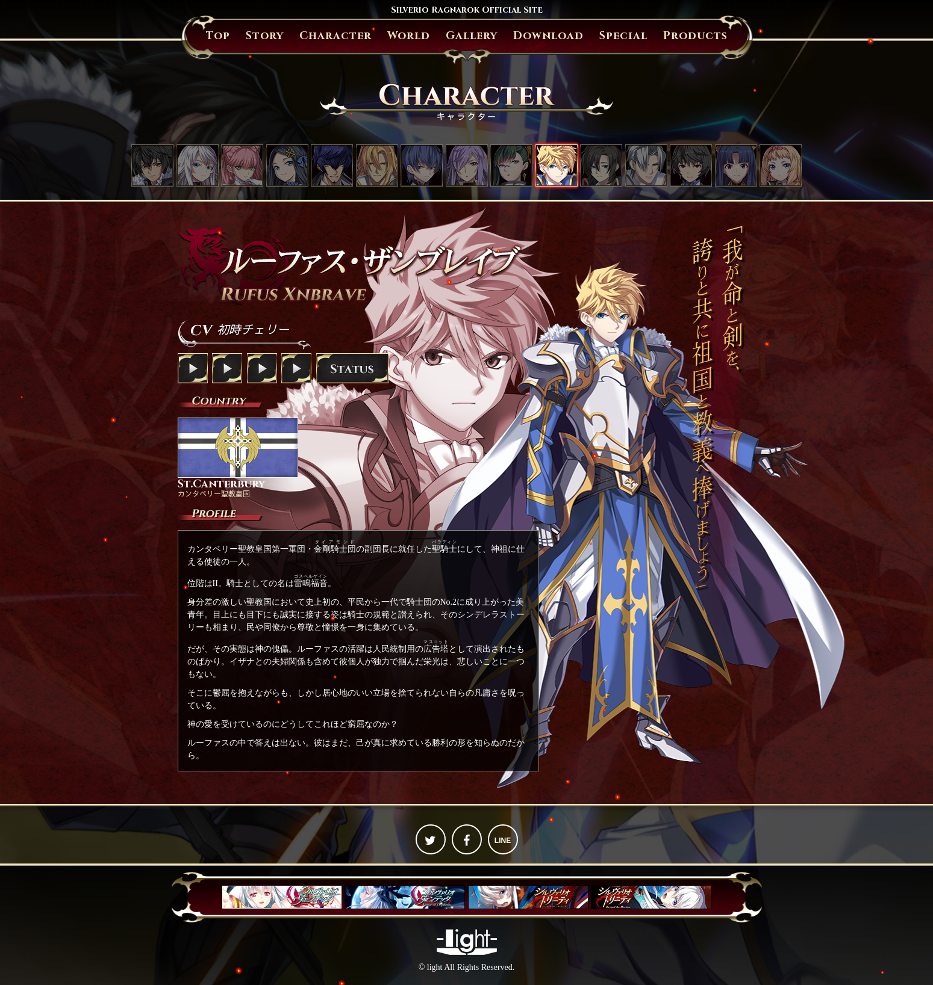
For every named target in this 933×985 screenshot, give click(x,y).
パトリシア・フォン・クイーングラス (781, 165)
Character (335, 35)
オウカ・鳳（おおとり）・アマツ (511, 165)
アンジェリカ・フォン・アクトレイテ (287, 165)
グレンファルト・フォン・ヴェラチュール (377, 165)
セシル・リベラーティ (242, 165)
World (408, 35)
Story (265, 35)
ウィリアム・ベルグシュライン (646, 165)
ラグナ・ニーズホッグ (152, 165)
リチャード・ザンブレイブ (601, 165)
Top (218, 35)
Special (623, 35)
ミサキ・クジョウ (197, 165)
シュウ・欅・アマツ (691, 165)
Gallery (472, 35)
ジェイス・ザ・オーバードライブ (332, 165)
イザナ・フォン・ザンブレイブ (467, 165)
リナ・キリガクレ (736, 165)
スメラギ (422, 165)
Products (695, 35)
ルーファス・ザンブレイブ (556, 165)
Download (548, 35)
